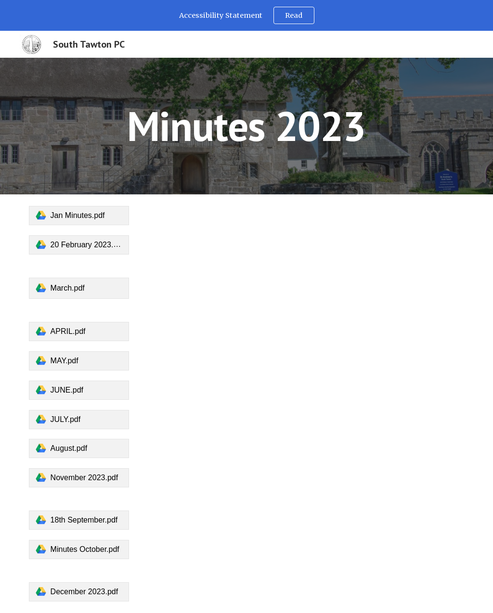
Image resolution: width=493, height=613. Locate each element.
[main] (246, 126)
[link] (79, 215)
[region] (246, 15)
